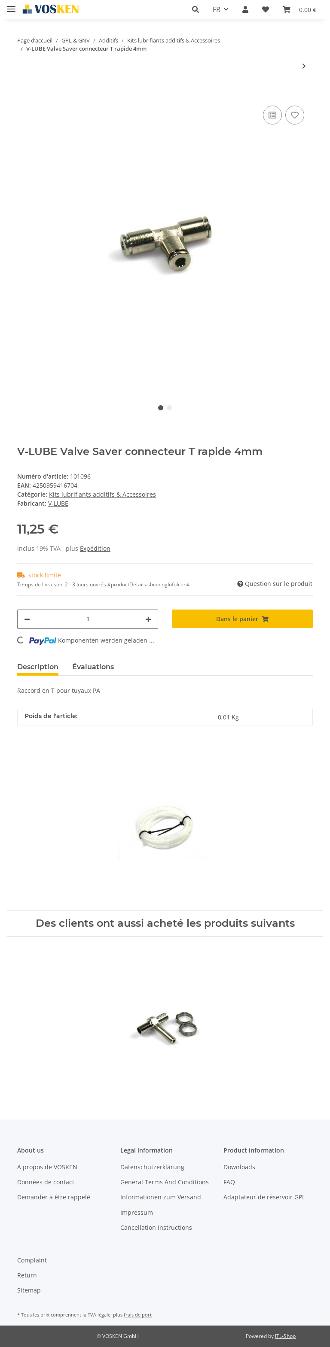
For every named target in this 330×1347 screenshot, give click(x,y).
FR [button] (216, 9)
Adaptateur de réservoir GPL (264, 1197)
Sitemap (29, 1290)
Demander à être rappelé (53, 1197)
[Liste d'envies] (265, 9)
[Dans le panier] (24, 90)
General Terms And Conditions (164, 1182)
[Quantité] (87, 619)
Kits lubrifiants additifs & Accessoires (102, 494)
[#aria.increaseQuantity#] (148, 619)
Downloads (239, 1167)
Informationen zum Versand (160, 1197)
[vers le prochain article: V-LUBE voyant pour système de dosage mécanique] (304, 66)
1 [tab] (160, 407)
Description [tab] (37, 667)
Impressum (136, 1212)
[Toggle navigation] (11, 5)
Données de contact (45, 1182)
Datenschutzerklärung (152, 1167)
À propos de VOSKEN (47, 1167)
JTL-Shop (285, 1336)
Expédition (95, 548)
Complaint (32, 1260)
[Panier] (299, 9)
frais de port (138, 1314)
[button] (195, 9)
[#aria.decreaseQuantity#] (27, 619)
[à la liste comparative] (272, 115)
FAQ (229, 1182)
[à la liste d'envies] (294, 115)
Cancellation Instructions (156, 1227)
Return (27, 1275)
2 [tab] (169, 407)
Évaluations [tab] (93, 667)
